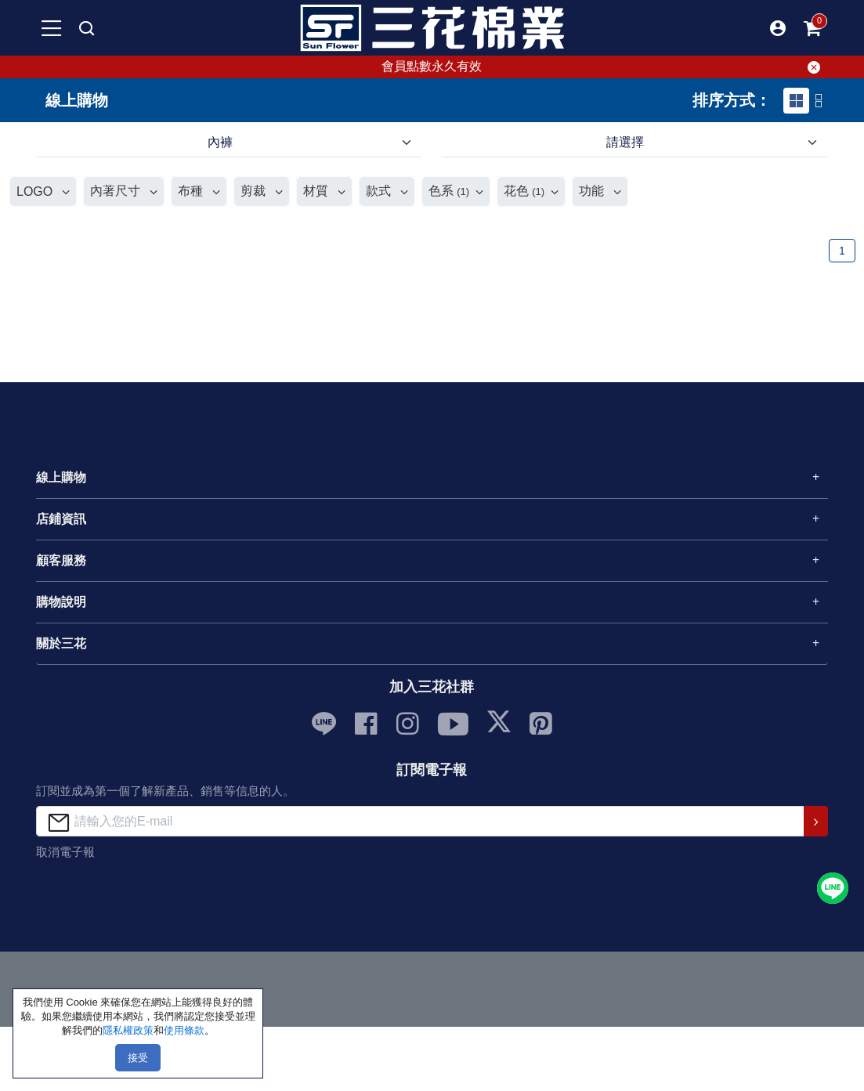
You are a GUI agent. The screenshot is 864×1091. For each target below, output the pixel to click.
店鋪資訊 (61, 519)
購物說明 (61, 602)
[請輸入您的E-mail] (420, 821)
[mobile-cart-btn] (812, 28)
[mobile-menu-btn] (51, 28)
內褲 (220, 142)
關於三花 (61, 643)
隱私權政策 (128, 1030)
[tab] (796, 101)
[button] (778, 28)
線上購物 (61, 477)
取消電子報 (65, 851)
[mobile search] (86, 28)
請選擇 (625, 142)
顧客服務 (61, 560)
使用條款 (184, 1030)
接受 (138, 1058)
